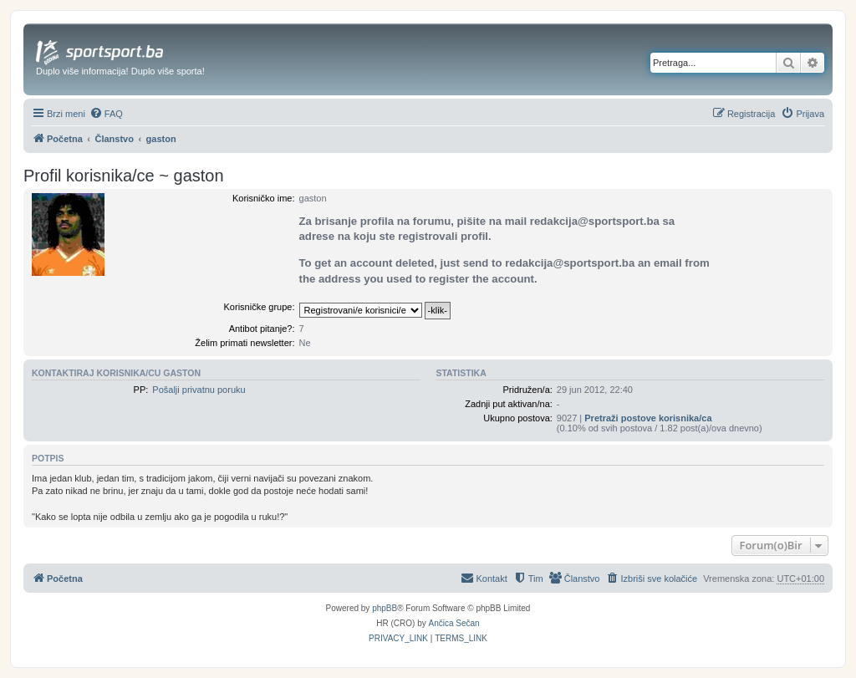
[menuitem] (106, 114)
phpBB (384, 608)
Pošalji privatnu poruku (198, 390)
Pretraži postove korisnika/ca (647, 418)
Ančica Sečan (454, 623)
